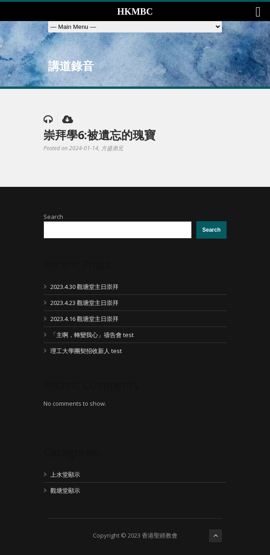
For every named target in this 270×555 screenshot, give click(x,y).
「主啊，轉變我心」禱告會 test (92, 335)
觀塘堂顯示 (65, 490)
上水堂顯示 (65, 474)
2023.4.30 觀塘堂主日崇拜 (84, 287)
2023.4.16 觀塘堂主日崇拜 (84, 319)
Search (53, 216)
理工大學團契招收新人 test (86, 351)
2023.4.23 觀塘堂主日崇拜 (84, 303)
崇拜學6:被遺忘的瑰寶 (99, 134)
